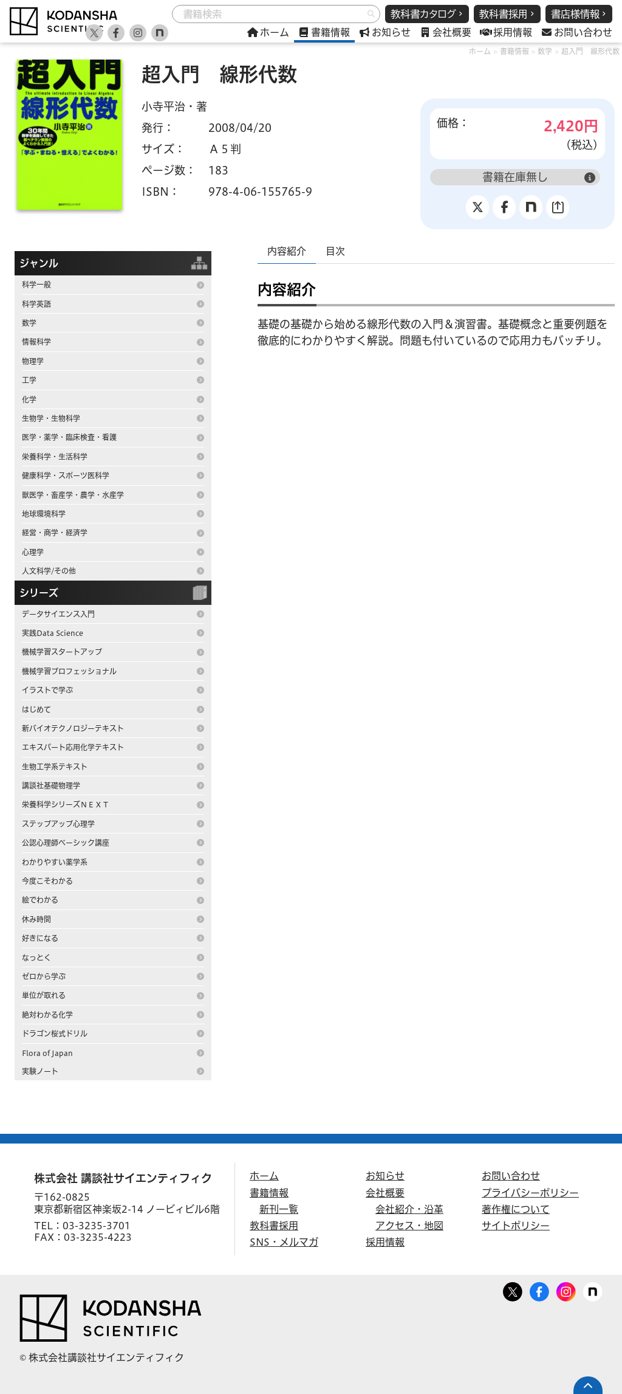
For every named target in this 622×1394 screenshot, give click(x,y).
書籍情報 (514, 51)
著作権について (516, 1209)
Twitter (512, 1289)
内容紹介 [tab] (286, 251)
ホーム (480, 51)
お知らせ (385, 1176)
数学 (545, 51)
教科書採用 (274, 1225)
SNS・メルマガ (284, 1242)
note (593, 1289)
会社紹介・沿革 (409, 1209)
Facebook (539, 1289)
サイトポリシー (516, 1225)
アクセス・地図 (409, 1225)
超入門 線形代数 (590, 51)
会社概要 (385, 1193)
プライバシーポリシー (530, 1193)
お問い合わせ (511, 1176)
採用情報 (385, 1242)
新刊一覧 (278, 1209)
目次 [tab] (335, 251)
